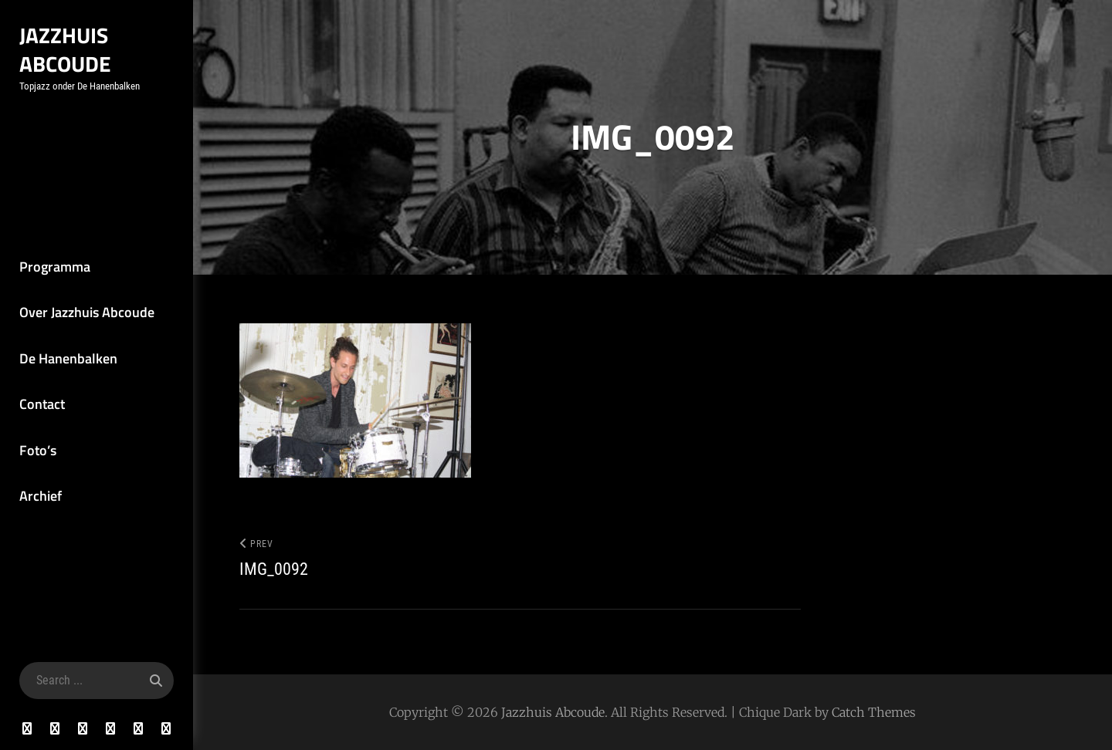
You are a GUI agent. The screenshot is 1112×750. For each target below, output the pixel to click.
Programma (54, 266)
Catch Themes (874, 712)
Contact (42, 404)
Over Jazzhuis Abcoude (86, 312)
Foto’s (37, 450)
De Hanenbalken (68, 358)
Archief (40, 495)
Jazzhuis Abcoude (65, 49)
